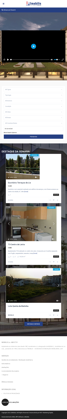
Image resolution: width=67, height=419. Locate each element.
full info (56, 195)
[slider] (30, 60)
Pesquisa (33, 136)
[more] (26, 191)
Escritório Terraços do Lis (19, 183)
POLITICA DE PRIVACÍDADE (11, 393)
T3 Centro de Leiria (16, 244)
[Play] (8, 59)
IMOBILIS (11, 315)
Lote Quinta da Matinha (18, 306)
